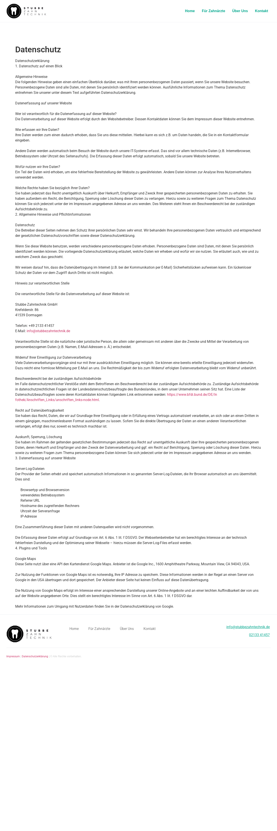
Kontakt (261, 11)
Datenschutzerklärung (35, 656)
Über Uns (240, 11)
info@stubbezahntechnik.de (48, 331)
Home (190, 11)
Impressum (13, 656)
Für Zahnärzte (213, 11)
